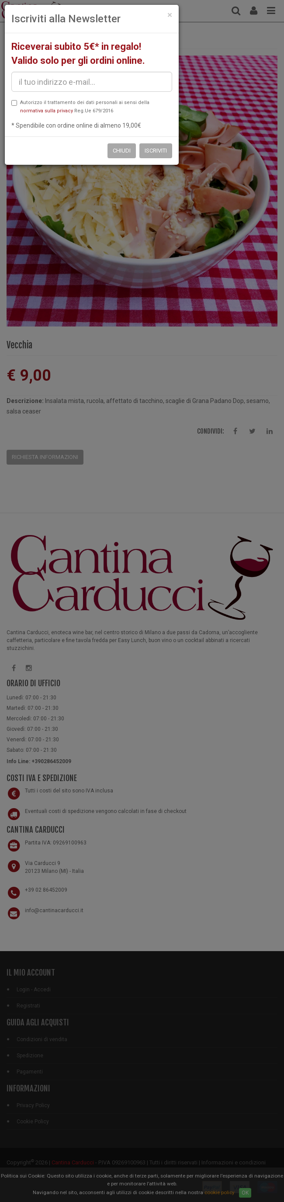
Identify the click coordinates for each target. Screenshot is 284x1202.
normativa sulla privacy (46, 111)
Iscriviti (156, 150)
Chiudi (122, 150)
